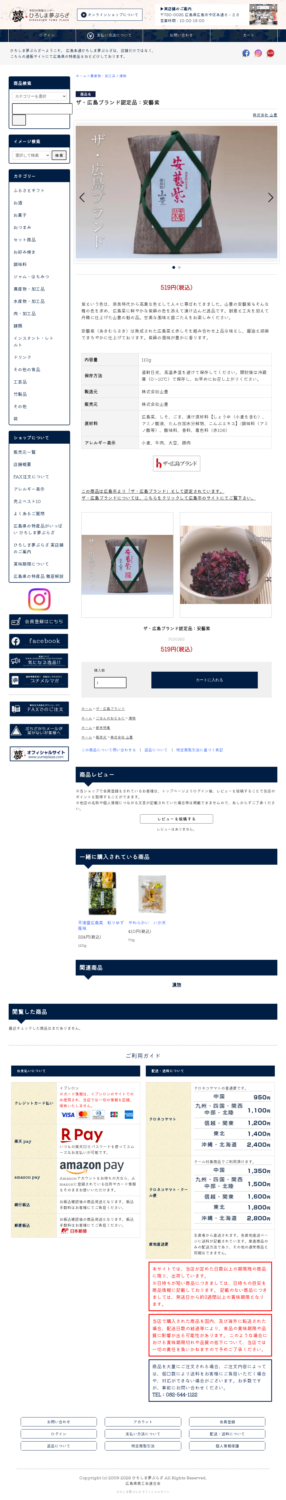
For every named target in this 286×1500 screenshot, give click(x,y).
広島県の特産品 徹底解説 (38, 576)
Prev (83, 197)
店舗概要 (22, 464)
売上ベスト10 (27, 501)
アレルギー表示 (29, 488)
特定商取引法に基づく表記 (199, 750)
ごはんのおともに (110, 718)
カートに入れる (204, 679)
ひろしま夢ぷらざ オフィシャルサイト (143, 1491)
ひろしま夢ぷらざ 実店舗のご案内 (38, 548)
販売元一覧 (24, 451)
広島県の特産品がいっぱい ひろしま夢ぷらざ (38, 529)
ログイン (42, 35)
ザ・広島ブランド (110, 708)
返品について (156, 750)
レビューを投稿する (176, 819)
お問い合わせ (176, 35)
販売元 (101, 737)
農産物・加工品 (103, 75)
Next (270, 197)
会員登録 (227, 1421)
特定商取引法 (143, 1446)
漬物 (123, 75)
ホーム (81, 75)
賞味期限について (31, 563)
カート (243, 35)
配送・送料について (227, 1433)
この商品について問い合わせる (108, 750)
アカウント (143, 1421)
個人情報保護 (227, 1446)
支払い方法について (109, 35)
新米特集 (103, 727)
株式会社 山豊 (265, 114)
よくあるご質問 (29, 513)
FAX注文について (31, 476)
